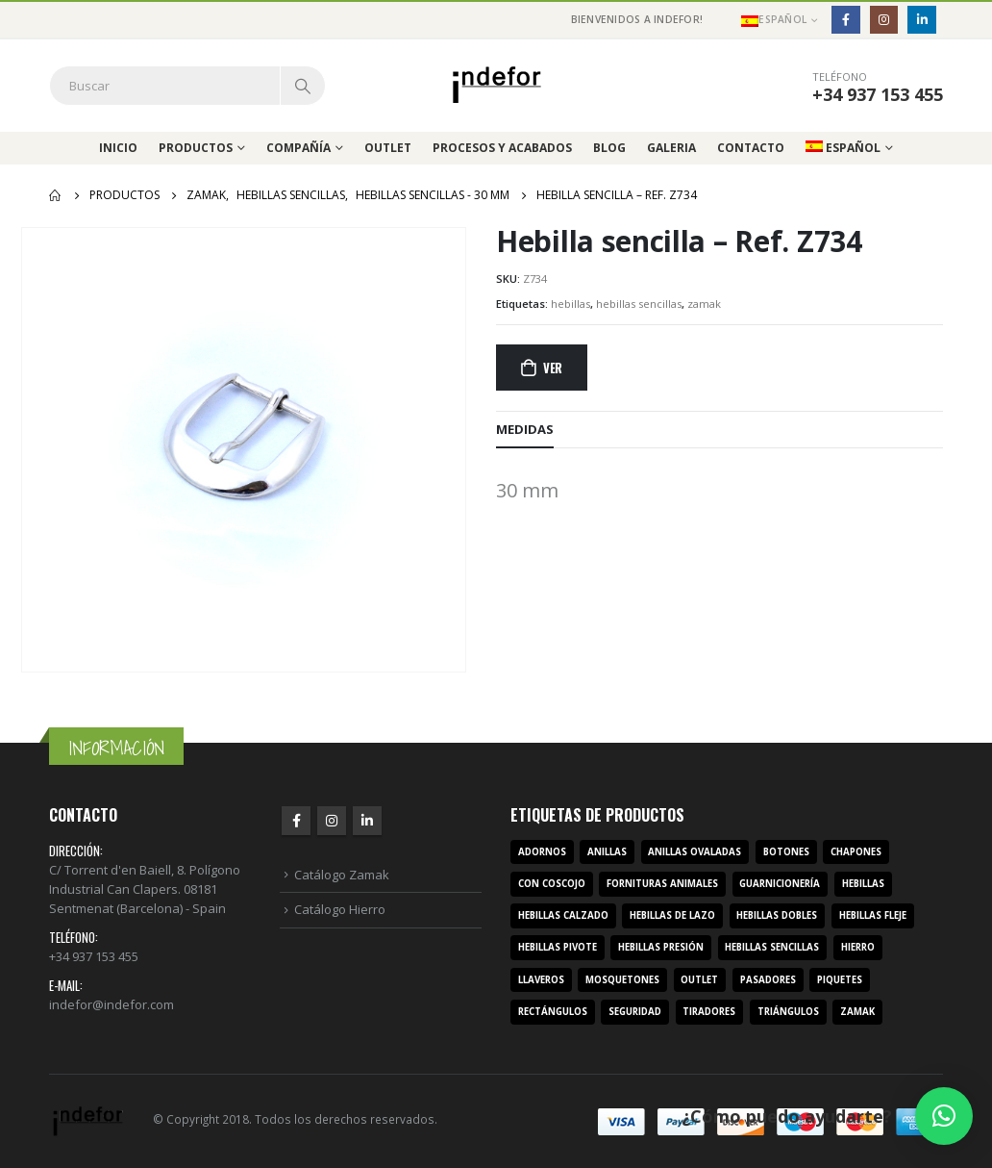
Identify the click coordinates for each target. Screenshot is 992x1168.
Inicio (118, 148)
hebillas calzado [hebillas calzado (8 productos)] (563, 915)
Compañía (298, 148)
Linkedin (367, 820)
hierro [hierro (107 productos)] (858, 947)
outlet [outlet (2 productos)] (699, 980)
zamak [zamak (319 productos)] (857, 1011)
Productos (196, 148)
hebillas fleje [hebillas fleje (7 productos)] (872, 915)
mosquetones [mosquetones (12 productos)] (622, 980)
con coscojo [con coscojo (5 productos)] (551, 883)
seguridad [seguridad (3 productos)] (634, 1011)
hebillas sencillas (639, 303)
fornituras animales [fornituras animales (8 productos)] (662, 883)
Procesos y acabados (502, 148)
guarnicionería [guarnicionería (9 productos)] (779, 883)
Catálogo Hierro (339, 909)
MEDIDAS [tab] (525, 429)
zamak (704, 303)
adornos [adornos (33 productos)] (542, 852)
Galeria (671, 148)
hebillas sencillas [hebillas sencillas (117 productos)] (772, 947)
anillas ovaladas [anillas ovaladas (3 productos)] (694, 852)
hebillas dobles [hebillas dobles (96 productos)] (776, 915)
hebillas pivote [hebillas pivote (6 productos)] (557, 947)
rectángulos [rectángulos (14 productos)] (552, 1011)
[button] (944, 1116)
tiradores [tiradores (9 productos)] (708, 1011)
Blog (609, 148)
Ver (552, 367)
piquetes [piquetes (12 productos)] (839, 980)
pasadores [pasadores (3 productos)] (768, 980)
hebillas (570, 303)
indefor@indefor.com (111, 1004)
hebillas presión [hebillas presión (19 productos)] (661, 947)
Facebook (296, 820)
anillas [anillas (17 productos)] (607, 852)
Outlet (387, 148)
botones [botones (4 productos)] (786, 852)
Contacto (750, 148)
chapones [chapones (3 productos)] (856, 852)
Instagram (331, 820)
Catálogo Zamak (341, 874)
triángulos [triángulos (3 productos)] (788, 1011)
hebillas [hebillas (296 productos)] (863, 883)
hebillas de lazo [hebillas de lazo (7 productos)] (672, 915)
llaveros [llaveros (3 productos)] (541, 980)
